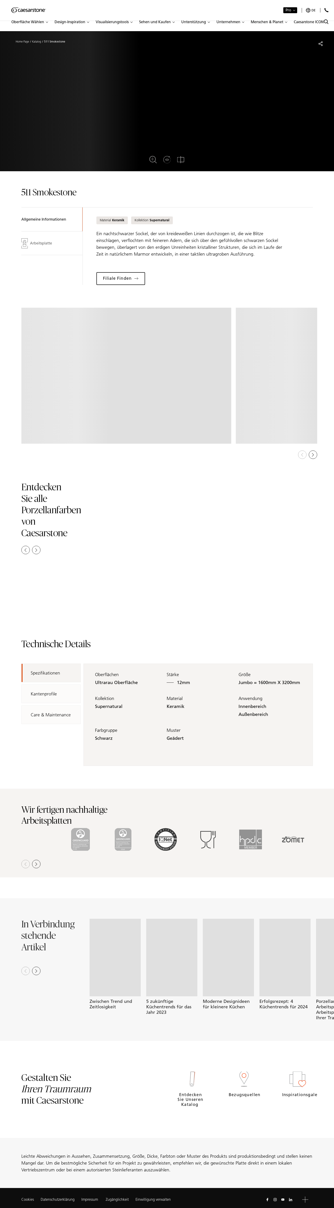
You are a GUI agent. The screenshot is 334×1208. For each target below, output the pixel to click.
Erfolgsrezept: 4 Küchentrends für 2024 (283, 1004)
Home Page (22, 41)
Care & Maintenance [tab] (51, 714)
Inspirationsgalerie (297, 1094)
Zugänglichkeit (117, 1199)
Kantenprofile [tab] (44, 694)
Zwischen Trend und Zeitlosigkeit (111, 1004)
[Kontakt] (326, 10)
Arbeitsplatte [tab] (36, 243)
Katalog (36, 41)
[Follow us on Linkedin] (290, 1199)
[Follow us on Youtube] (282, 1199)
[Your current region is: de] (311, 10)
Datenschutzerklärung (58, 1199)
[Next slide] (36, 971)
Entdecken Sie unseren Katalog (190, 1099)
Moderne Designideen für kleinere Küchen (226, 1004)
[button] (29, 22)
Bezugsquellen (244, 1094)
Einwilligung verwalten (153, 1199)
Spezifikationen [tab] (45, 673)
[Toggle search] (326, 21)
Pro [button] (288, 10)
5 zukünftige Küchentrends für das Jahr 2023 (168, 1007)
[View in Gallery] (126, 376)
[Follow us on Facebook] (267, 1199)
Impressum (90, 1199)
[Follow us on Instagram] (275, 1199)
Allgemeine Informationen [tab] (43, 219)
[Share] (321, 43)
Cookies (27, 1199)
